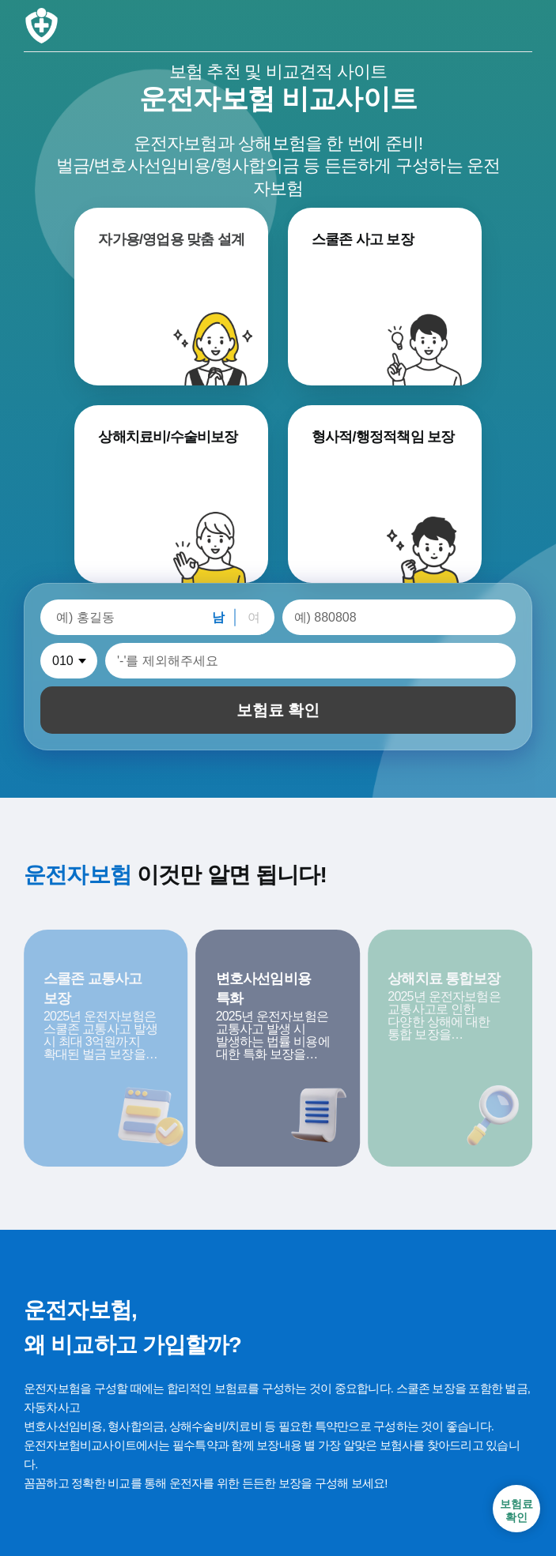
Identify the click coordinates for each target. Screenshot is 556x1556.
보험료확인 (516, 1511)
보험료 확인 (278, 710)
